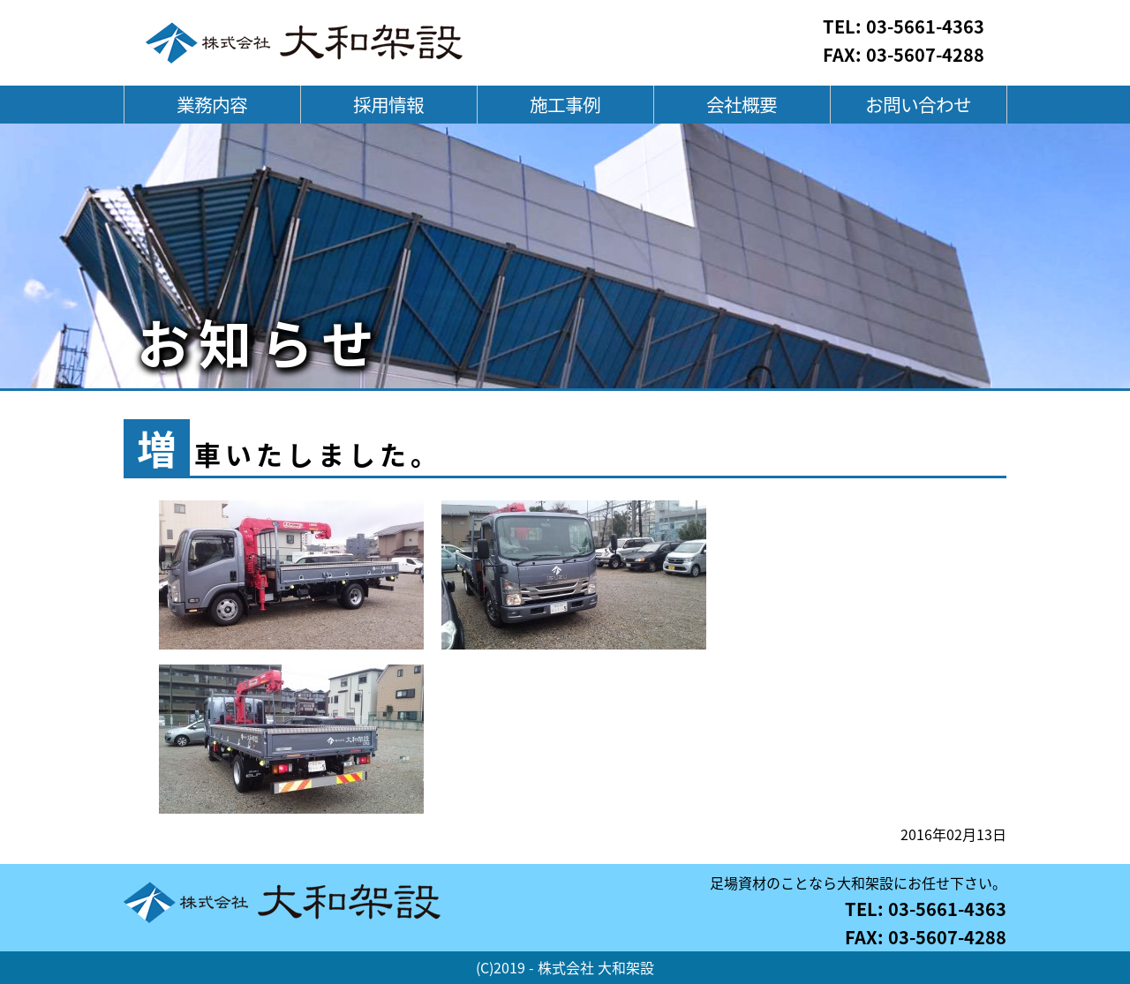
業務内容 (212, 104)
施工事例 (565, 104)
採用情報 (388, 104)
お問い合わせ (918, 104)
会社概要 (741, 104)
